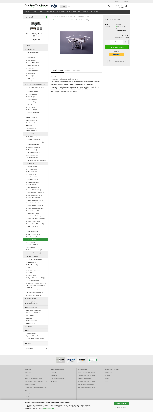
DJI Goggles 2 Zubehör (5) (33, 270)
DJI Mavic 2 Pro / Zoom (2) (33, 65)
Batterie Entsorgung (30, 384)
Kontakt (27, 375)
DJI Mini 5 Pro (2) (30, 78)
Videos (41, 12)
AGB (26, 390)
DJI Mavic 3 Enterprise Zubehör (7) (35, 208)
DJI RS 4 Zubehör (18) (31, 110)
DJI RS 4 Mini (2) (30, 107)
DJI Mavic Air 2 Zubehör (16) (33, 216)
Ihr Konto (107, 378)
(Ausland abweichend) (121, 30)
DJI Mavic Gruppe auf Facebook (86, 384)
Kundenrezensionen (72, 70)
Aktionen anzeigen (30, 333)
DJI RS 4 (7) (29, 104)
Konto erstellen (108, 372)
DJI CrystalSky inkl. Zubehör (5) (33, 253)
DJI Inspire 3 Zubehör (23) (33, 182)
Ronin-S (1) (29, 125)
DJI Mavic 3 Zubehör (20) (32, 210)
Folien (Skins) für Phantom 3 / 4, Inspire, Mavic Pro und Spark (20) (35, 302)
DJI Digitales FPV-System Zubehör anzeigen (36, 286)
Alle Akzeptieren (121, 403)
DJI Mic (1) (27, 45)
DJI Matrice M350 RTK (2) (32, 62)
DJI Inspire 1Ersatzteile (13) (33, 139)
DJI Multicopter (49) (30, 49)
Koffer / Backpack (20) (30, 298)
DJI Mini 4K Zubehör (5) (32, 231)
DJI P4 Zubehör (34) (31, 242)
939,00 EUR (36, 40)
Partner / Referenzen (73, 12)
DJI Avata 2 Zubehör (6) (32, 262)
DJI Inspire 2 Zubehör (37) (33, 179)
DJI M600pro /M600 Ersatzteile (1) (35, 142)
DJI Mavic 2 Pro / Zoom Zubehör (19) (35, 203)
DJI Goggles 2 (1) (30, 267)
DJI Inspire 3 (29, 55)
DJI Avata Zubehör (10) (32, 265)
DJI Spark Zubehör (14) (32, 244)
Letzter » (72, 20)
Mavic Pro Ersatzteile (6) (32, 157)
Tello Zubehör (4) (30, 247)
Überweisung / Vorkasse (57, 378)
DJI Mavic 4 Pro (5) (31, 73)
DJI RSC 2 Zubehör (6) (31, 115)
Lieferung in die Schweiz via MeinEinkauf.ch (36, 387)
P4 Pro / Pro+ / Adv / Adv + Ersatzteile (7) (36, 160)
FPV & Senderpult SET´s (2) (33, 313)
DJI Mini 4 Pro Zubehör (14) (33, 229)
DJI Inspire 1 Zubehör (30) (33, 177)
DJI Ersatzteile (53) (29, 134)
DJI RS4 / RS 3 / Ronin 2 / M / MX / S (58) (35, 84)
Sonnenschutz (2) (30, 323)
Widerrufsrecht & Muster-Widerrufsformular (36, 381)
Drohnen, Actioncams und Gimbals (35, 338)
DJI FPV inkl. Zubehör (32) (31, 256)
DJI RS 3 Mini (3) (30, 96)
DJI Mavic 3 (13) (30, 68)
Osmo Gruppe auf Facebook (85, 378)
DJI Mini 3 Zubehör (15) (32, 226)
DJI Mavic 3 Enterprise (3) (32, 70)
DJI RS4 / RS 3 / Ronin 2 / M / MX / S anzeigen (35, 88)
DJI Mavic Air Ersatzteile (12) (33, 147)
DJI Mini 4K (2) (30, 76)
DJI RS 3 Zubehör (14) (31, 102)
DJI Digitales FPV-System (32, 280)
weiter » (66, 20)
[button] (107, 42)
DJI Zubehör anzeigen (31, 166)
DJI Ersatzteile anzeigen (32, 137)
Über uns (85, 12)
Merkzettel (125, 1)
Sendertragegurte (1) (31, 320)
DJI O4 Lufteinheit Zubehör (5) (35, 292)
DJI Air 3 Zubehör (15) (31, 171)
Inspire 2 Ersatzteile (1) (32, 155)
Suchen (27, 12)
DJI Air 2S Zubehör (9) (31, 169)
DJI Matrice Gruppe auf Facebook (86, 387)
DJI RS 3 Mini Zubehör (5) (32, 99)
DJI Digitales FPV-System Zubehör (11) (36, 283)
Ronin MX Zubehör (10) (32, 120)
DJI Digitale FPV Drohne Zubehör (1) (35, 278)
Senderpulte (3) (30, 318)
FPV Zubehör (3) (30, 315)
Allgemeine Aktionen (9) (32, 335)
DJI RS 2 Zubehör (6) (31, 94)
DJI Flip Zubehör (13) (31, 174)
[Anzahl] (116, 42)
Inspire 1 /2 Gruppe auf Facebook (86, 372)
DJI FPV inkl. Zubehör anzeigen (34, 259)
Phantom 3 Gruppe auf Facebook (86, 375)
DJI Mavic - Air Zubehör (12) (33, 197)
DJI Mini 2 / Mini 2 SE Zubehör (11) (35, 224)
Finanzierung (95, 12)
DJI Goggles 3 (29, 272)
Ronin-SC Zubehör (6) (31, 130)
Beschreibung (58, 70)
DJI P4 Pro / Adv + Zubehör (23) (34, 250)
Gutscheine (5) (28, 326)
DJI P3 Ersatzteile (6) (31, 150)
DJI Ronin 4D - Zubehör (32, 91)
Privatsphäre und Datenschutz (32, 394)
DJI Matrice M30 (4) (31, 60)
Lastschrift (54, 372)
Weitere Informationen (121, 407)
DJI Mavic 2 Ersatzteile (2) (33, 144)
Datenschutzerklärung (48, 408)
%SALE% (34, 12)
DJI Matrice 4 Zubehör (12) (33, 187)
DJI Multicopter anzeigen (32, 52)
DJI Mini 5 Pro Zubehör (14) (33, 234)
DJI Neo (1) (29, 81)
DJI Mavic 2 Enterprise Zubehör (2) (35, 200)
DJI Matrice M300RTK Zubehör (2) (35, 192)
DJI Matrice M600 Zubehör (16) (34, 195)
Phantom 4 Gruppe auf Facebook (86, 381)
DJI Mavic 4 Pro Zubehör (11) (33, 213)
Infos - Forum (50, 12)
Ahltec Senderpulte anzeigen (33, 310)
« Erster (54, 20)
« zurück (60, 20)
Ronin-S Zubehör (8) (31, 128)
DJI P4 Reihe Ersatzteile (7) (33, 152)
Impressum (27, 372)
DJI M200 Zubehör (31, 184)
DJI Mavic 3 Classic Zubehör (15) (34, 205)
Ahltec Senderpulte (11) (31, 307)
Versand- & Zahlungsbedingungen (33, 378)
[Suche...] (63, 6)
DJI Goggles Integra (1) (32, 275)
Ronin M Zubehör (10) (31, 117)
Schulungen (61, 12)
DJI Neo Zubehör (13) (31, 237)
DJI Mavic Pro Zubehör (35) (33, 221)
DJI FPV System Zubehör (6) (34, 290)
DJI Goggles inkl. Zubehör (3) (33, 295)
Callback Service (29, 397)
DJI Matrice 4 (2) (30, 57)
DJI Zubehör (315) (29, 163)
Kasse (106, 381)
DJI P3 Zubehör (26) (31, 239)
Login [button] (117, 1)
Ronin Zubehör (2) (30, 122)
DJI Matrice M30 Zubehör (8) (33, 190)
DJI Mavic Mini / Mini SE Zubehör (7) (35, 218)
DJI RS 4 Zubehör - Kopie (32, 112)
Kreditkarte (54, 375)
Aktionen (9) (28, 330)
